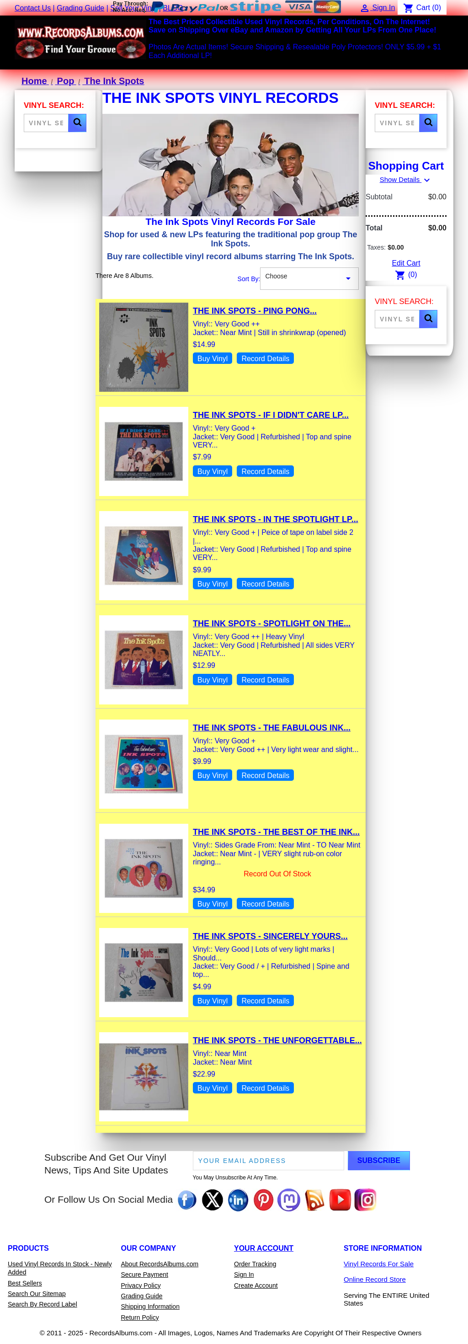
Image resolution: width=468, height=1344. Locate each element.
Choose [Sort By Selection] (309, 278)
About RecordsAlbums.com (160, 1264)
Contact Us (33, 8)
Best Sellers (25, 1283)
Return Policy (140, 1317)
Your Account (263, 1248)
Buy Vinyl (212, 359)
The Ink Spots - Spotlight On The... (272, 623)
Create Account (256, 1285)
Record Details (265, 359)
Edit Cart (406, 263)
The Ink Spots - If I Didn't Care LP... (271, 415)
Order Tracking (255, 1264)
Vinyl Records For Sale (379, 1264)
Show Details (406, 179)
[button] (77, 123)
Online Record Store (375, 1279)
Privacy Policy (141, 1285)
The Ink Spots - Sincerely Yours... (270, 936)
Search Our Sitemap (37, 1293)
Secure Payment (145, 1274)
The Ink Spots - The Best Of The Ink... (276, 832)
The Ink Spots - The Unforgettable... (277, 1040)
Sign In (244, 1274)
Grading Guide (80, 8)
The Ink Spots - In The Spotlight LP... (275, 519)
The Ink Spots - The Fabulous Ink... (272, 727)
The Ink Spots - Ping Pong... (255, 310)
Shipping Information (150, 1306)
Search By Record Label (42, 1304)
